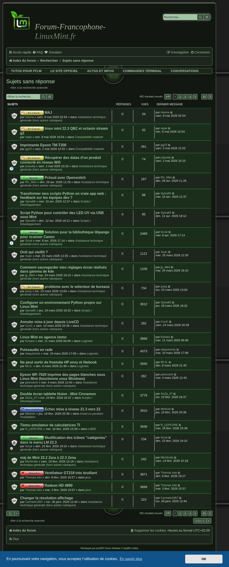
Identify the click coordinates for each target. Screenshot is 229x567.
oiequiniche (32, 353)
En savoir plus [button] (131, 559)
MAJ (48, 112)
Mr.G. (28, 366)
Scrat (28, 240)
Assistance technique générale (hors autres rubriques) (61, 242)
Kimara (30, 341)
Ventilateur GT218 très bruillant (71, 473)
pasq (28, 291)
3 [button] (185, 97)
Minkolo (30, 413)
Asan (28, 256)
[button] (167, 96)
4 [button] (190, 97)
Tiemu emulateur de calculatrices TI (50, 425)
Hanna (29, 117)
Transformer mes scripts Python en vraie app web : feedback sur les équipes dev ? (63, 195)
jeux (88, 477)
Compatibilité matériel (89, 137)
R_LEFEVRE (33, 429)
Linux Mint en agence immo (43, 337)
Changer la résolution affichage (46, 498)
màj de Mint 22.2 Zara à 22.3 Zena (48, 458)
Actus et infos (100, 71)
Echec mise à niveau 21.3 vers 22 (72, 409)
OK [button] (203, 559)
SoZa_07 (31, 397)
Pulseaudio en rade (36, 350)
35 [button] (204, 97)
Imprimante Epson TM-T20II (43, 145)
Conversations (185, 71)
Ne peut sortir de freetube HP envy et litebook (58, 362)
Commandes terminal (142, 71)
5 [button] (195, 97)
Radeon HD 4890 (59, 485)
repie (28, 137)
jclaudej (30, 166)
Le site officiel (64, 71)
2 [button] (180, 97)
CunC (29, 325)
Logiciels (87, 341)
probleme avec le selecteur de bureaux (77, 287)
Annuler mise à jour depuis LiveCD (49, 322)
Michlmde (31, 461)
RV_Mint (30, 182)
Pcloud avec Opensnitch (65, 178)
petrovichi (31, 382)
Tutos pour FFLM (26, 71)
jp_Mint (30, 275)
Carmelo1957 (34, 502)
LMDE (92, 429)
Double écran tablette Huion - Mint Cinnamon (58, 394)
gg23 (28, 149)
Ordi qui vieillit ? (34, 252)
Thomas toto (33, 477)
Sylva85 (30, 201)
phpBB (99, 548)
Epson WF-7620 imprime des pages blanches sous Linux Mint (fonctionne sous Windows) (62, 377)
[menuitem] (37, 52)
